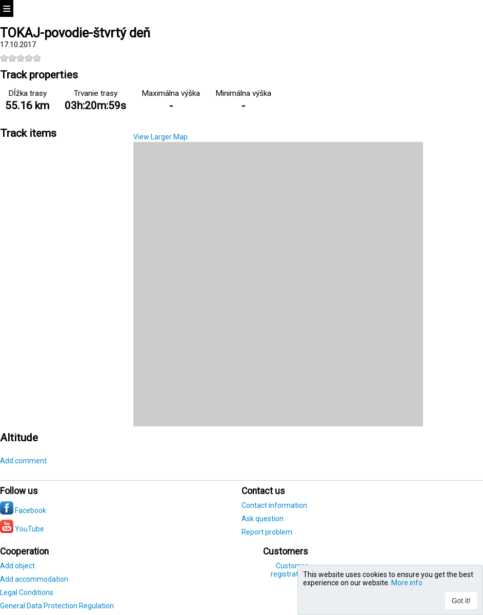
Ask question (263, 519)
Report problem (267, 532)
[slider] (20, 58)
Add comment (23, 461)
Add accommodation (34, 579)
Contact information (274, 505)
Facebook (23, 510)
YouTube (22, 529)
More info (406, 583)
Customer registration (289, 570)
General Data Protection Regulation (57, 606)
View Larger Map (160, 137)
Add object (17, 566)
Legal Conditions (26, 592)
